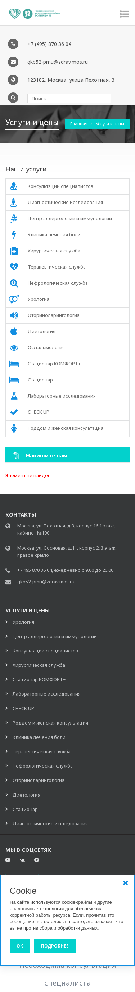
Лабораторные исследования (47, 694)
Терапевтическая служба (42, 752)
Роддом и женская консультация (50, 723)
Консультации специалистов (45, 651)
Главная (79, 124)
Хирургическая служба (39, 665)
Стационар (25, 809)
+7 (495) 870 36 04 (49, 44)
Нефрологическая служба (43, 766)
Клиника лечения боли (39, 737)
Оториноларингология (38, 780)
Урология (23, 622)
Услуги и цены (110, 124)
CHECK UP (23, 709)
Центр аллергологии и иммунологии (55, 636)
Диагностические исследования (50, 824)
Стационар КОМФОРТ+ (39, 680)
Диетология (26, 795)
